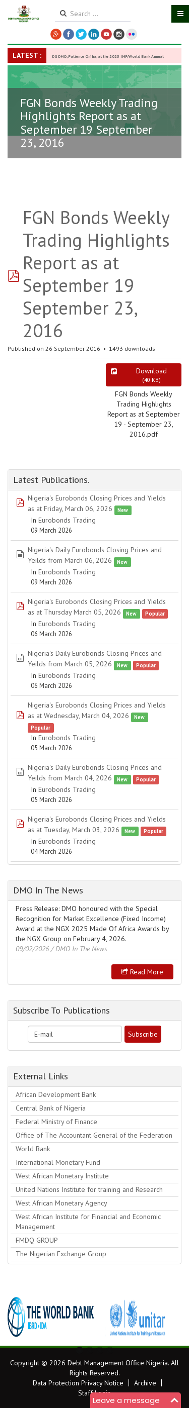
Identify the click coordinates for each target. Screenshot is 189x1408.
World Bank (33, 1148)
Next (168, 1317)
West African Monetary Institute (62, 1175)
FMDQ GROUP (37, 1240)
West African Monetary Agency (61, 1203)
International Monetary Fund (58, 1162)
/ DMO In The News (79, 948)
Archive (145, 1382)
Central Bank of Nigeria (51, 1108)
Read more (142, 971)
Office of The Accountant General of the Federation (94, 1135)
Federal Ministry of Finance (56, 1121)
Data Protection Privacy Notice (78, 1382)
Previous (21, 1317)
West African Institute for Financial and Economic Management (88, 1221)
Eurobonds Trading (67, 520)
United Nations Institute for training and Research (89, 1189)
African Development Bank (56, 1094)
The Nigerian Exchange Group (61, 1253)
